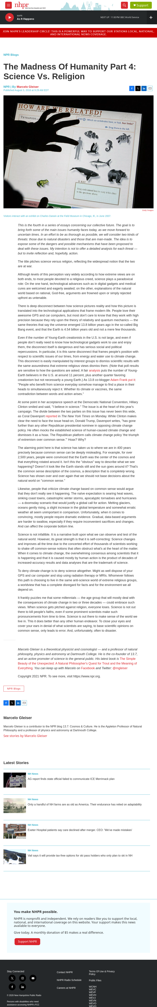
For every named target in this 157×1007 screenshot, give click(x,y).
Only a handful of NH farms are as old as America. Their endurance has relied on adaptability (85, 804)
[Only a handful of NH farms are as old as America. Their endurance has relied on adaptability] (14, 805)
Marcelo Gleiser (28, 86)
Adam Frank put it (122, 380)
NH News (33, 773)
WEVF (92, 992)
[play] (9, 17)
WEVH (92, 995)
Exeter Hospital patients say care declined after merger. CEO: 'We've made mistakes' (80, 830)
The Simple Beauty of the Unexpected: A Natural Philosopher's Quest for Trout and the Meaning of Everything (77, 663)
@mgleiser (120, 668)
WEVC (92, 989)
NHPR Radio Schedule (69, 980)
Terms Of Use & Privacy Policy (102, 973)
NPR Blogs (11, 54)
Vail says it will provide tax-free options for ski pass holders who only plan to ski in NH (80, 855)
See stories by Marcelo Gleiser (25, 736)
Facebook (88, 668)
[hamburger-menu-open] (8, 5)
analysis (94, 370)
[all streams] (152, 17)
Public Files (95, 980)
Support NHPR (27, 941)
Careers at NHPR (66, 988)
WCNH (93, 986)
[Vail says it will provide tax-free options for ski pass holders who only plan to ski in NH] (14, 856)
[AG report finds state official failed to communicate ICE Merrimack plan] (14, 780)
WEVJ (92, 998)
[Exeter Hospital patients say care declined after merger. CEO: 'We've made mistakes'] (14, 831)
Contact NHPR (65, 972)
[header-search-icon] (124, 5)
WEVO (92, 1003)
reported (51, 416)
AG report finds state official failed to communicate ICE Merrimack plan (71, 778)
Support (142, 5)
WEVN (92, 1000)
